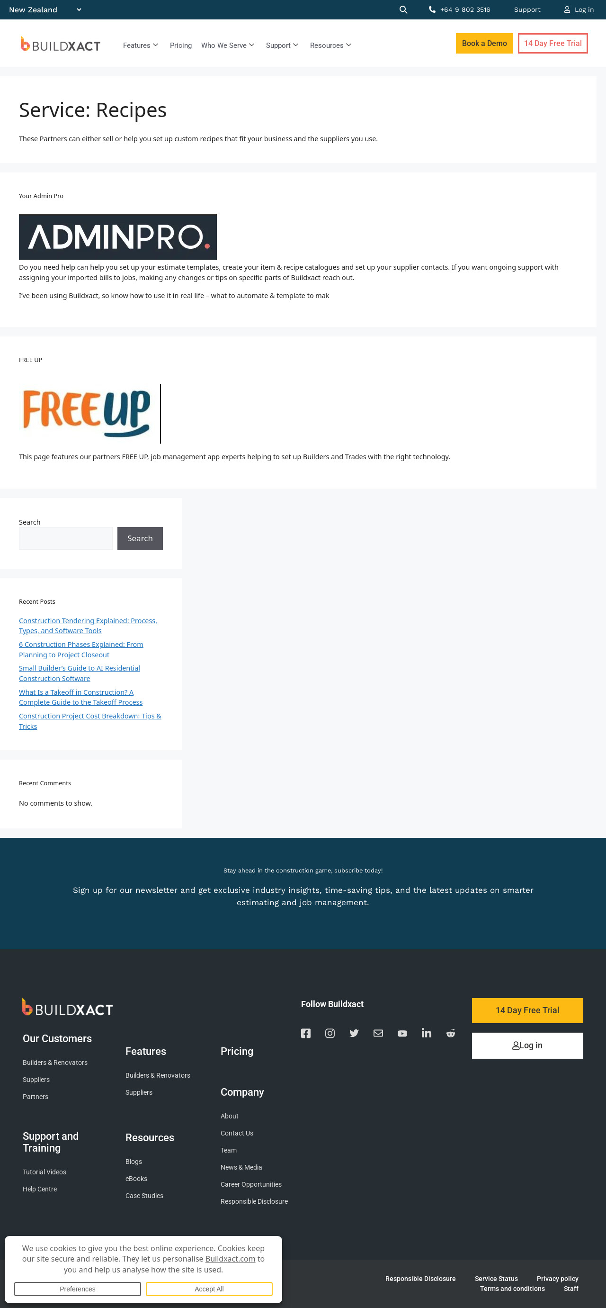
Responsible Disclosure (254, 1202)
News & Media (241, 1167)
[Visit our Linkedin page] (426, 1035)
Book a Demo (484, 43)
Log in (579, 9)
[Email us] (378, 1034)
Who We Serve (227, 45)
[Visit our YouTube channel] (402, 1035)
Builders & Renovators (55, 1063)
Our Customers (60, 1038)
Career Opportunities (251, 1185)
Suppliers (36, 1080)
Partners (35, 1097)
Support (527, 9)
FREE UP (30, 359)
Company (245, 1092)
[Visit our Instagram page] (330, 1035)
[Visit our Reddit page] (450, 1034)
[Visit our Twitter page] (354, 1034)
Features (140, 45)
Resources (330, 45)
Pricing (181, 45)
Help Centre (40, 1189)
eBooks (136, 1179)
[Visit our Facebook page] (306, 1035)
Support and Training (51, 1142)
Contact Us (237, 1133)
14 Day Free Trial (553, 43)
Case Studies (144, 1196)
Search (30, 522)
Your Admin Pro (41, 195)
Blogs (133, 1162)
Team (229, 1150)
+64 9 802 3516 (459, 9)
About (230, 1116)
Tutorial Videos (44, 1172)
